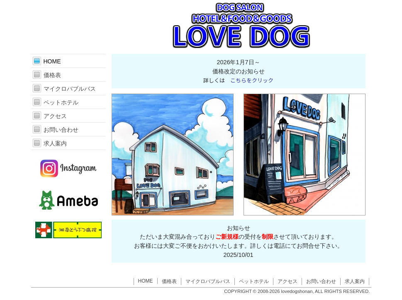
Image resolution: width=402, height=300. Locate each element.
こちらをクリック (251, 80)
